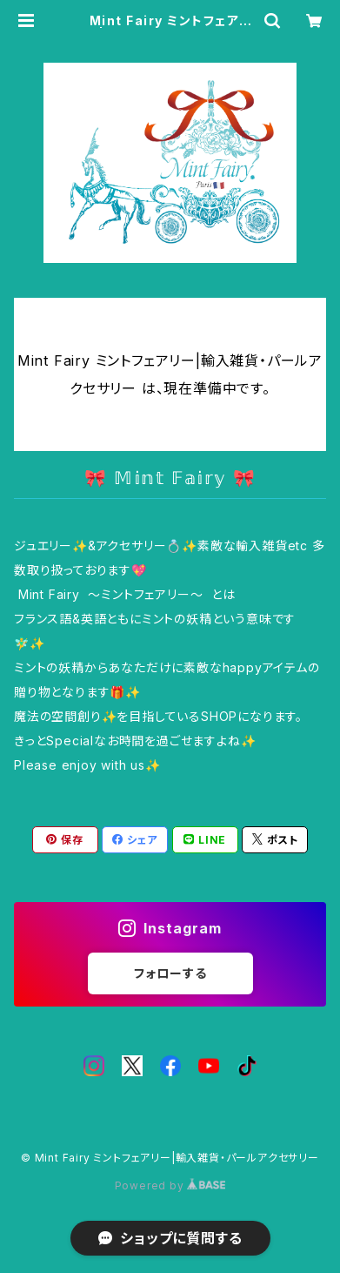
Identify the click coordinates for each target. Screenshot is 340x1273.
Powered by (170, 1185)
